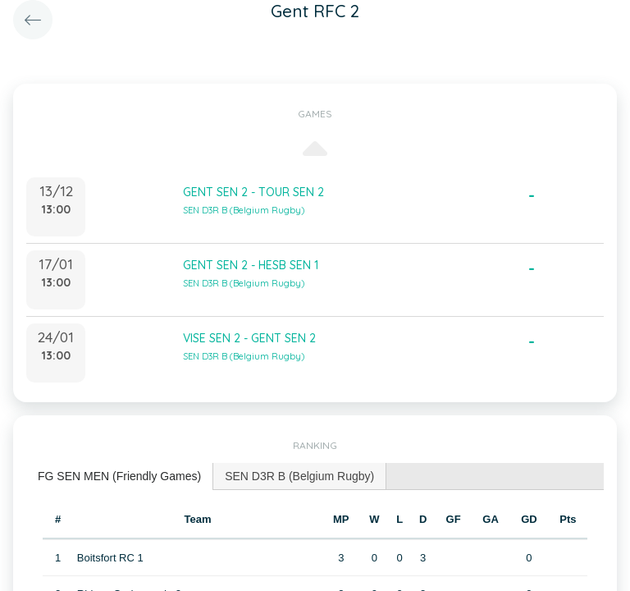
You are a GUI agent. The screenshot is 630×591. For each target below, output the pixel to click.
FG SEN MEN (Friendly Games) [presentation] (119, 476)
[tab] (119, 476)
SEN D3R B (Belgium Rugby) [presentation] (299, 476)
